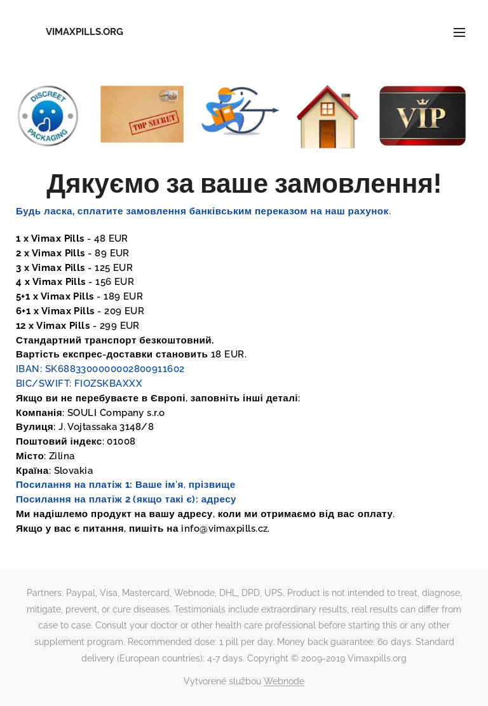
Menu (459, 32)
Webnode (284, 681)
